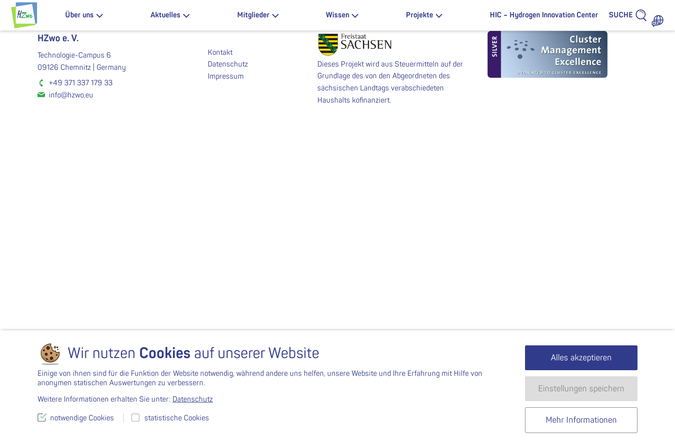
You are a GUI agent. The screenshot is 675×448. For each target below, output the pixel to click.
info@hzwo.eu (71, 304)
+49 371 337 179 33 (80, 292)
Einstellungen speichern (581, 389)
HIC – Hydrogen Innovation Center (544, 15)
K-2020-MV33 (188, 191)
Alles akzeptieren (581, 358)
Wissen (337, 15)
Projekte (419, 15)
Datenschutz (228, 273)
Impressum (226, 285)
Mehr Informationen (581, 420)
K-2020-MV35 (488, 191)
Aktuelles (165, 15)
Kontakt (220, 261)
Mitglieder (253, 15)
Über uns (79, 15)
